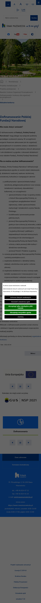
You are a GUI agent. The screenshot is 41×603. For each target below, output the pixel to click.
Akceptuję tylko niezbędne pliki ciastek (20, 307)
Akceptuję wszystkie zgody (20, 312)
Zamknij (20, 317)
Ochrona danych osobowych (20, 297)
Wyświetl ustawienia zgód (20, 302)
